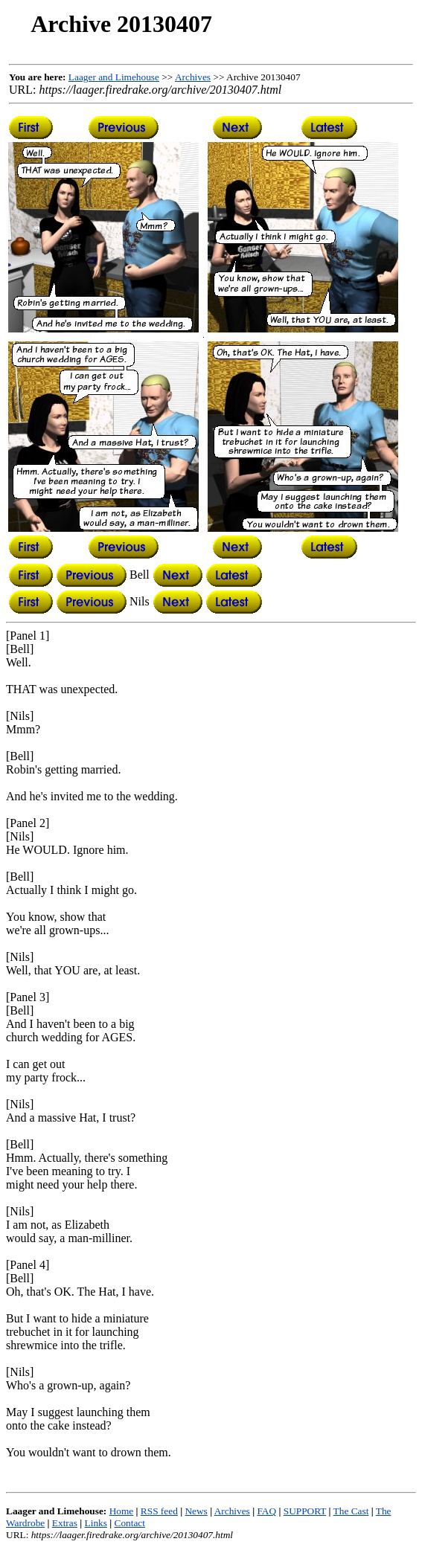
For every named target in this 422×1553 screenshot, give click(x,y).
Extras (64, 1522)
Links (96, 1522)
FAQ (266, 1511)
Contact (130, 1522)
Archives (193, 77)
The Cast (351, 1511)
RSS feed (159, 1511)
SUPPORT (305, 1511)
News (196, 1511)
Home (121, 1511)
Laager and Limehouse (113, 77)
